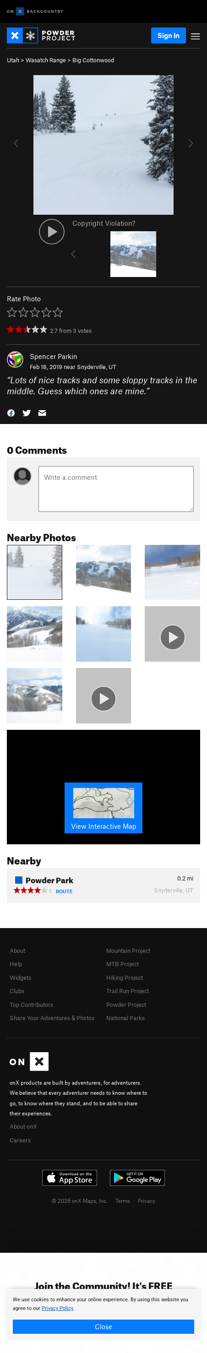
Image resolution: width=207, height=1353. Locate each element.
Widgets (20, 977)
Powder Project (126, 1004)
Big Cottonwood (93, 60)
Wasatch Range (46, 60)
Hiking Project (124, 977)
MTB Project (122, 963)
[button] (11, 412)
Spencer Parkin (53, 356)
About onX (23, 1126)
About (17, 950)
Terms (122, 1200)
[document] (103, 1314)
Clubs (17, 990)
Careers (20, 1140)
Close (103, 1326)
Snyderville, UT (96, 366)
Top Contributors (31, 1004)
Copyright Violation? (103, 223)
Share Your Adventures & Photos (52, 1018)
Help (16, 963)
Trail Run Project (127, 990)
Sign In (169, 35)
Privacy (146, 1200)
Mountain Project (128, 950)
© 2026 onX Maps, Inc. (80, 1200)
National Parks (125, 1018)
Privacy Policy (57, 1308)
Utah (13, 60)
